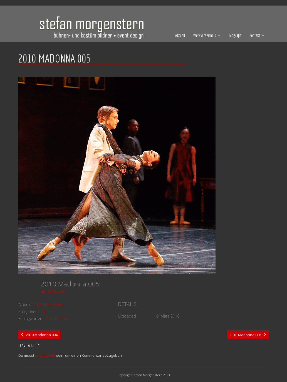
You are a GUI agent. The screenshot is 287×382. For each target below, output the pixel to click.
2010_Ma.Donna (48, 304)
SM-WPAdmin (53, 291)
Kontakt (255, 35)
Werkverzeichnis (204, 35)
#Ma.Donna (56, 318)
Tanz (46, 311)
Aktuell (180, 35)
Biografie (235, 35)
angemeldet (45, 355)
